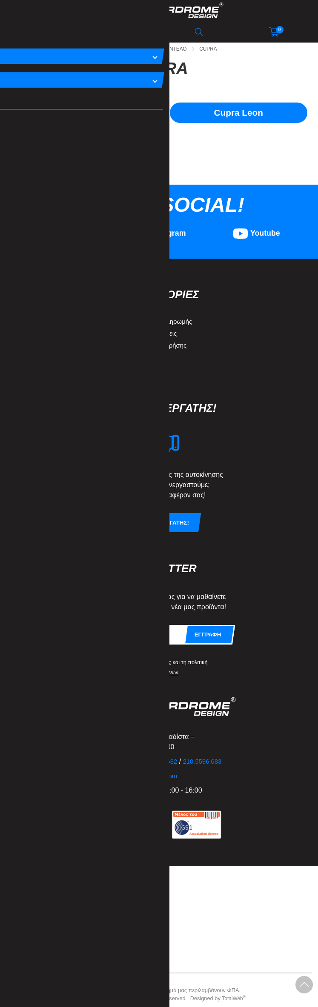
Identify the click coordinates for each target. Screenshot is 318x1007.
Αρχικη (103, 49)
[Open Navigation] (39, 32)
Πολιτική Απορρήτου (132, 348)
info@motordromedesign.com (139, 767)
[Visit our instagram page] (159, 229)
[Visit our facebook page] (61, 229)
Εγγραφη (207, 626)
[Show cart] (274, 32)
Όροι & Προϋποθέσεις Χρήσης (147, 336)
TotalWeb (233, 990)
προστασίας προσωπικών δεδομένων (140, 664)
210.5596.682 (162, 753)
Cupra (211, 49)
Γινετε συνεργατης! (159, 514)
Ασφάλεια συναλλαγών (136, 360)
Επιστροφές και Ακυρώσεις (142, 324)
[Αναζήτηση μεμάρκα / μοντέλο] (119, 32)
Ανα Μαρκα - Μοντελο (157, 49)
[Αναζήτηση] (198, 32)
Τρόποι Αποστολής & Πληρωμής (150, 313)
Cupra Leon (238, 113)
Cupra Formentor (79, 113)
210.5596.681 (115, 753)
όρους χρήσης (156, 653)
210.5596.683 (210, 753)
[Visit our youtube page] (256, 229)
